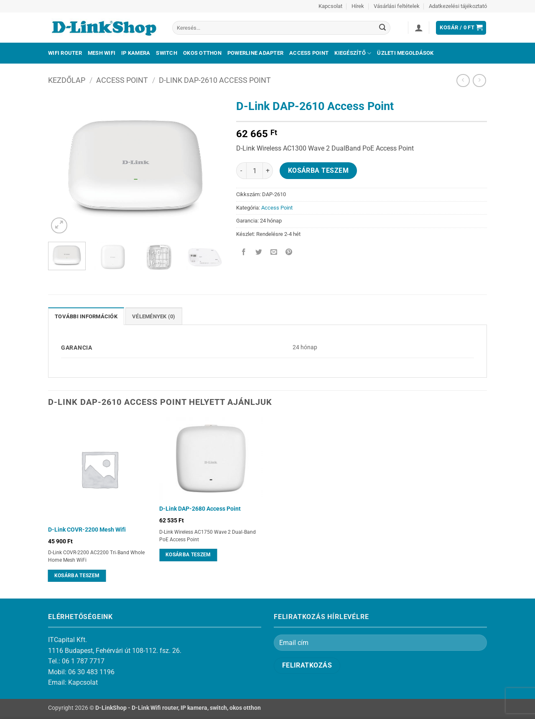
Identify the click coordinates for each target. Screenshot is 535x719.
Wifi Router (65, 53)
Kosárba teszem (318, 170)
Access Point (309, 53)
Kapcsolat (330, 6)
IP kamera (135, 53)
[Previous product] (479, 80)
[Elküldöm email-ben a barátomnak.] (274, 253)
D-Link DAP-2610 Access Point (215, 80)
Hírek (358, 6)
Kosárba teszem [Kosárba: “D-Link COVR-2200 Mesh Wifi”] (77, 575)
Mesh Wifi (101, 53)
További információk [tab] (86, 316)
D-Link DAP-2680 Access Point (200, 508)
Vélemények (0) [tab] (154, 316)
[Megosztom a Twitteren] (259, 253)
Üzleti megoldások (405, 53)
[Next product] (462, 80)
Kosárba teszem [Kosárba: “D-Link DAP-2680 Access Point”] (188, 555)
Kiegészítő (352, 53)
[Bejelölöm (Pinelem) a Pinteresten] (289, 253)
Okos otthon (202, 53)
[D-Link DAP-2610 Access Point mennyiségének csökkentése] (241, 170)
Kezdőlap (66, 80)
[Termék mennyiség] (254, 170)
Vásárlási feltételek (397, 6)
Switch (166, 53)
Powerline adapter (255, 53)
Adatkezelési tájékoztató (458, 6)
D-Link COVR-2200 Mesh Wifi (87, 529)
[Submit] (382, 28)
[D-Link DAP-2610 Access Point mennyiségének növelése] (268, 170)
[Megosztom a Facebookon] (244, 253)
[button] (419, 27)
